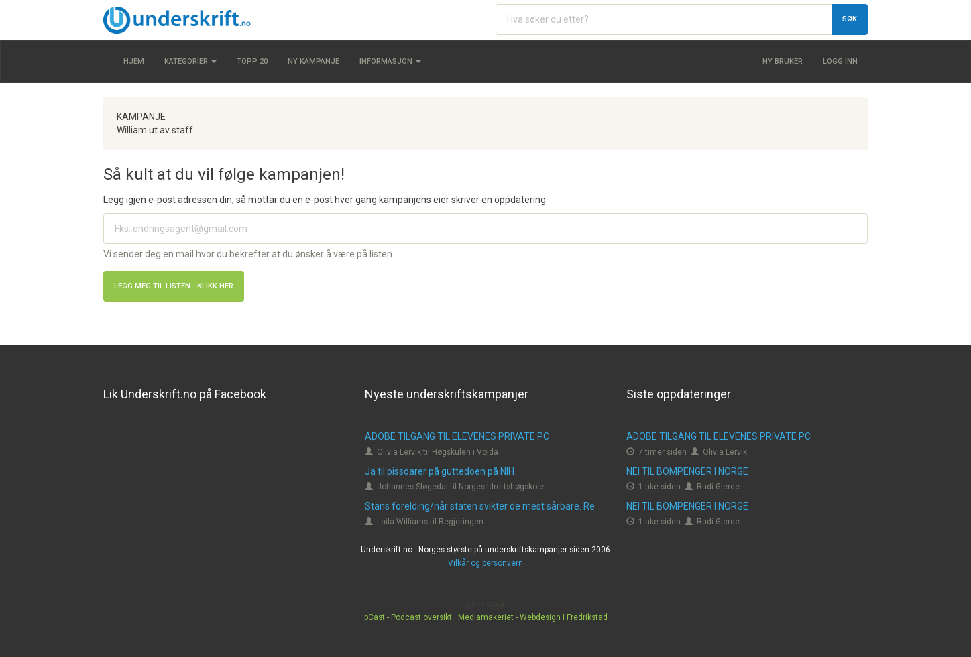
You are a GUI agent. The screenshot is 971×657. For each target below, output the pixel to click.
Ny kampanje (313, 61)
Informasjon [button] (390, 61)
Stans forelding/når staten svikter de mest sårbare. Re (480, 506)
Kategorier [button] (190, 61)
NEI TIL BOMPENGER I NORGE (687, 471)
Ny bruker (782, 61)
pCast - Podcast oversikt (408, 617)
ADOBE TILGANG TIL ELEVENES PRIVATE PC (457, 436)
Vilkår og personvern (485, 563)
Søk (849, 19)
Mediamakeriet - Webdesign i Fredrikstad (533, 617)
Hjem (133, 61)
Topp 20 (252, 61)
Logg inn (840, 61)
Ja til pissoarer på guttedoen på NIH (439, 471)
